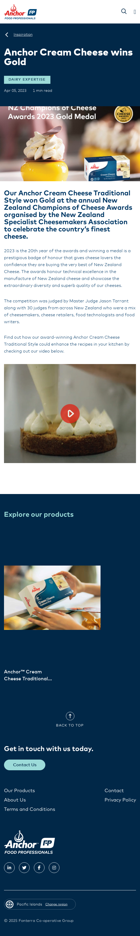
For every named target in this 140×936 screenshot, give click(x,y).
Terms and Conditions (29, 809)
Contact (114, 790)
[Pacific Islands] (6, 34)
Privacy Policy (120, 800)
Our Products (19, 790)
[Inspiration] (23, 34)
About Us (15, 800)
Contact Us (25, 765)
